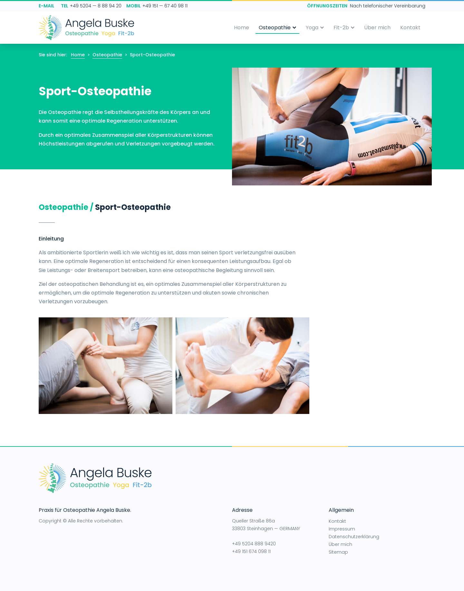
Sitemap (338, 552)
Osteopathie (277, 27)
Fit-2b (344, 27)
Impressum (342, 529)
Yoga (315, 27)
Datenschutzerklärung (354, 536)
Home (241, 27)
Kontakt (410, 27)
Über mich (377, 27)
